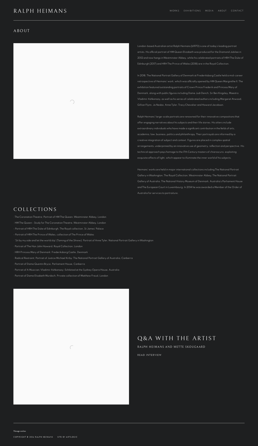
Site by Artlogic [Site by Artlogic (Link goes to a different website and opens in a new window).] (67, 437)
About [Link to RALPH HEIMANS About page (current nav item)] (222, 11)
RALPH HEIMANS (40, 11)
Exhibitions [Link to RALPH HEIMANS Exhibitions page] (192, 11)
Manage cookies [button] (19, 431)
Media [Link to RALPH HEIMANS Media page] (209, 11)
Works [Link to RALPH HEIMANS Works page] (174, 11)
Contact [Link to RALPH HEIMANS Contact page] (237, 11)
